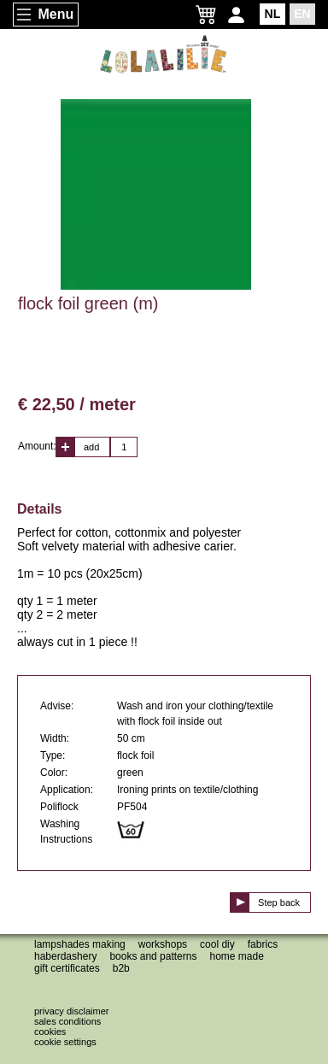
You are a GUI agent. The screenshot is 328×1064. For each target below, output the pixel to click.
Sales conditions (67, 1021)
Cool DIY (217, 944)
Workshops (162, 944)
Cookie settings (65, 1042)
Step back (279, 902)
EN (302, 14)
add (91, 447)
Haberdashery (65, 956)
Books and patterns (152, 956)
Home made (236, 956)
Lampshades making (80, 944)
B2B (121, 968)
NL (273, 14)
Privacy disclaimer (71, 1011)
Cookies (50, 1031)
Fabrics (263, 944)
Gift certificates (67, 968)
